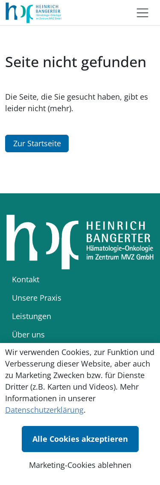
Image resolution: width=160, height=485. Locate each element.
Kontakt (25, 279)
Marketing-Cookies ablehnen (80, 465)
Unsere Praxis (36, 298)
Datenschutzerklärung (44, 410)
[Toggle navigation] (142, 13)
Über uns (28, 334)
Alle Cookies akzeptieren (80, 439)
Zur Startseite (37, 143)
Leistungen (31, 316)
